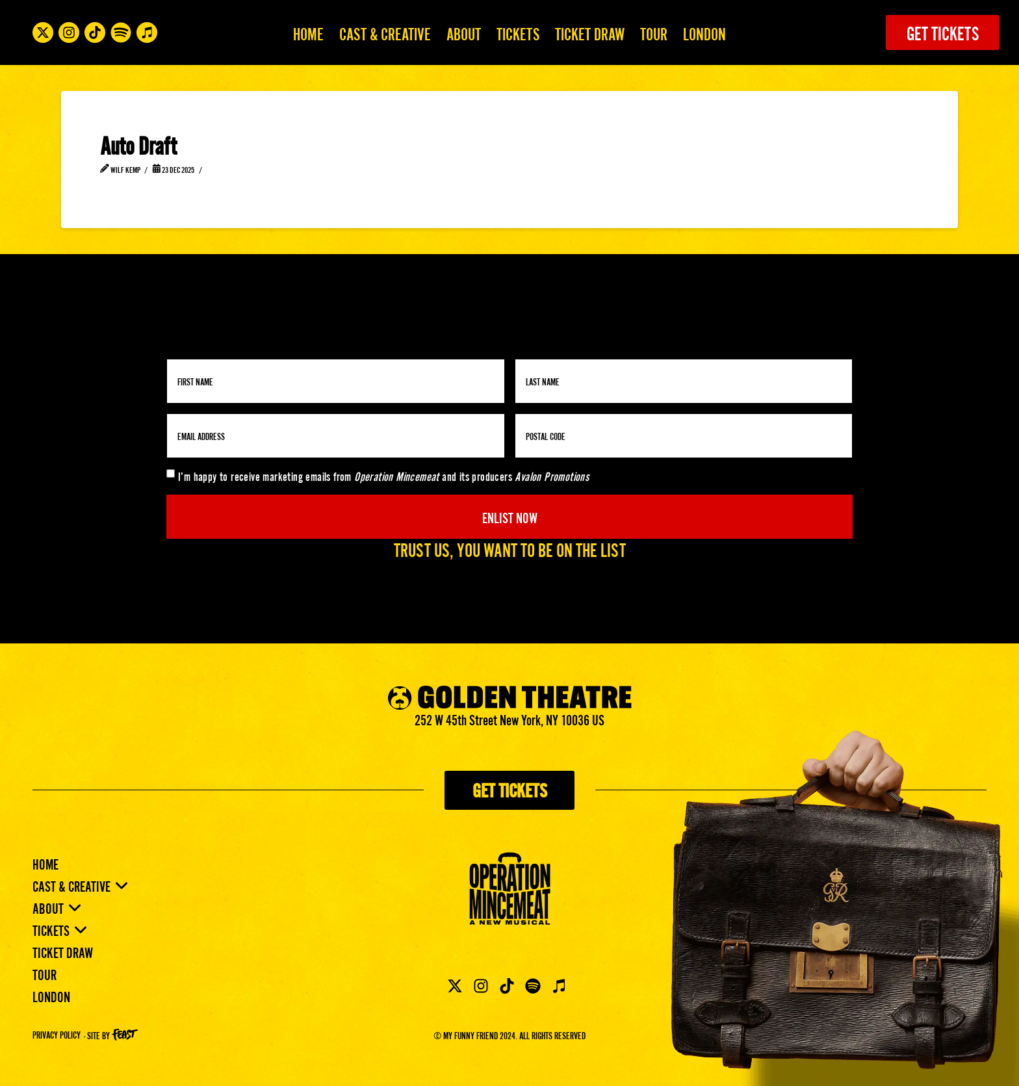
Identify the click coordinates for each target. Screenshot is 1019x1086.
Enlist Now (509, 516)
